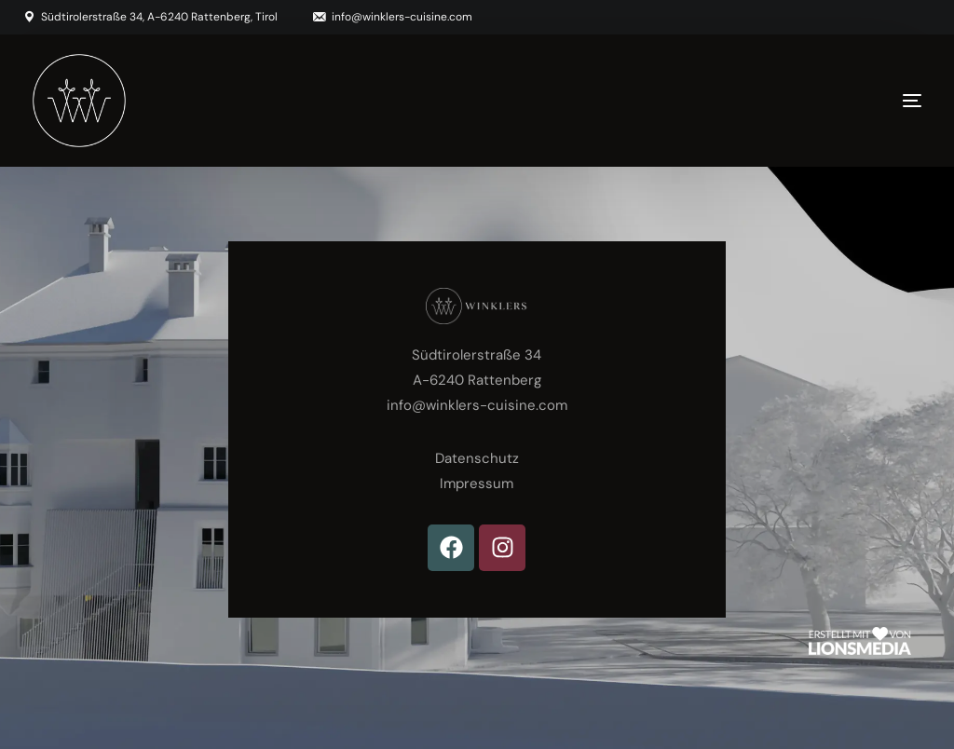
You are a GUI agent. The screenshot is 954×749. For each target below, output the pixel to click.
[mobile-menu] (874, 100)
